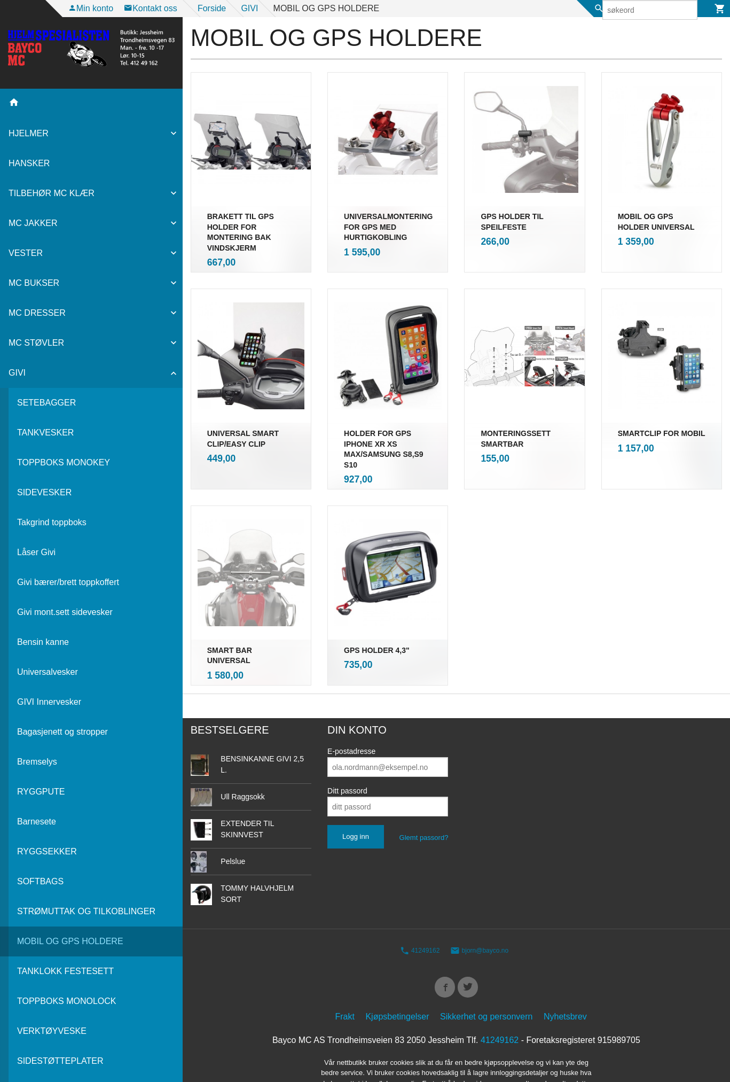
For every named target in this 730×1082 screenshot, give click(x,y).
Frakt (345, 964)
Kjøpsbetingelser (397, 964)
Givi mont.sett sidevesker (65, 612)
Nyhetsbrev (565, 964)
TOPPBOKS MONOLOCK (66, 1001)
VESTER (26, 253)
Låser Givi (36, 552)
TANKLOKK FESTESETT (65, 971)
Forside (212, 8)
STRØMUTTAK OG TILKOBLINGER (86, 911)
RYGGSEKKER (47, 851)
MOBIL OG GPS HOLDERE (70, 941)
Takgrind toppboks (52, 522)
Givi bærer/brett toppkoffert (68, 582)
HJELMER (29, 133)
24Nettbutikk (475, 1061)
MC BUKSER (34, 282)
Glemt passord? (424, 783)
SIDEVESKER (44, 492)
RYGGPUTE (41, 791)
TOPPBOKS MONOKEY (63, 462)
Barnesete (36, 821)
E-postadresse (351, 696)
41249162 (420, 896)
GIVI (17, 372)
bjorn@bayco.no (479, 896)
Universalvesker (47, 671)
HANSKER (29, 163)
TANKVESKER (45, 432)
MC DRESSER (37, 312)
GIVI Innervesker (49, 701)
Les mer (403, 1042)
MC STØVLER (36, 342)
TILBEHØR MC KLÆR (52, 193)
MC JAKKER (33, 223)
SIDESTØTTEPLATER (60, 1060)
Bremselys (37, 761)
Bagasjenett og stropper (62, 731)
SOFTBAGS (40, 881)
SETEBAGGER (46, 402)
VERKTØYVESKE (52, 1031)
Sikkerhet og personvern (486, 964)
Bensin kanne (43, 642)
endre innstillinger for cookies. (477, 1042)
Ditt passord (347, 736)
